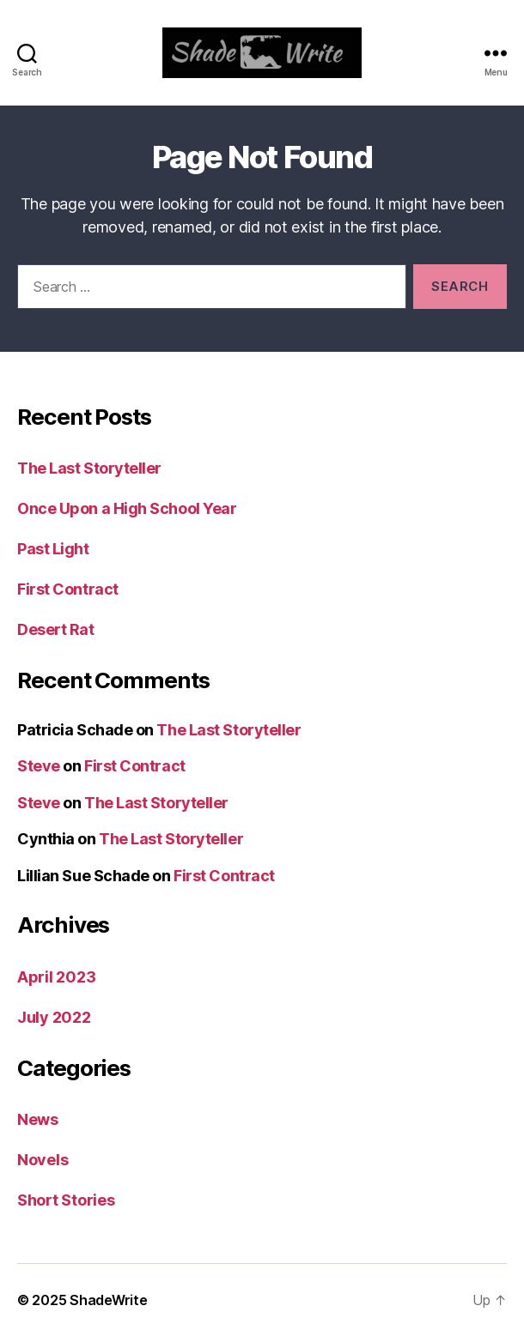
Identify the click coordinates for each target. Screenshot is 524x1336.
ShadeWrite (108, 1300)
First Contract (68, 589)
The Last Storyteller (89, 468)
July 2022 (54, 1017)
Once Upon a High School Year (126, 508)
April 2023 (56, 977)
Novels (42, 1160)
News (37, 1119)
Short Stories (66, 1200)
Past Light (53, 549)
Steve (38, 766)
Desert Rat (55, 629)
